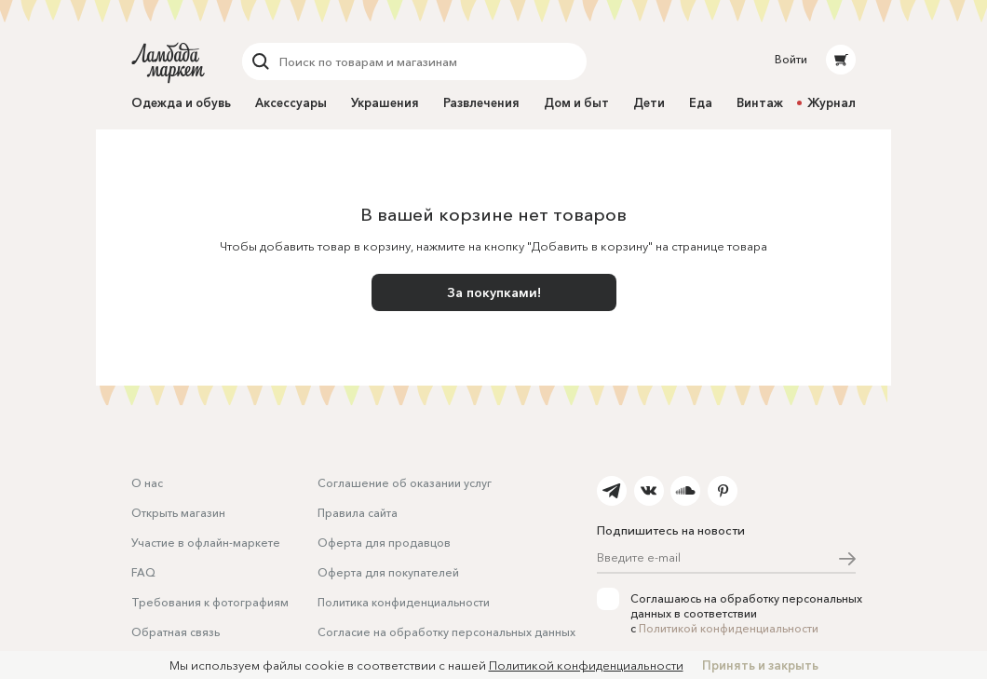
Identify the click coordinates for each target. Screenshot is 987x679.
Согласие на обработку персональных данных (446, 632)
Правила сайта (358, 513)
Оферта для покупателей (388, 572)
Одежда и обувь (181, 102)
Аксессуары (291, 102)
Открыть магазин (178, 513)
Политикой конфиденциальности (728, 628)
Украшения (385, 102)
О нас (147, 483)
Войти (791, 59)
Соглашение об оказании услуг (405, 483)
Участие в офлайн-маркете (205, 543)
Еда (700, 102)
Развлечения (481, 102)
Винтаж (760, 102)
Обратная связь (175, 632)
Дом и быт (576, 102)
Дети (649, 102)
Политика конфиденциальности (404, 602)
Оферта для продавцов (384, 543)
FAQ (143, 572)
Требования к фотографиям (210, 602)
